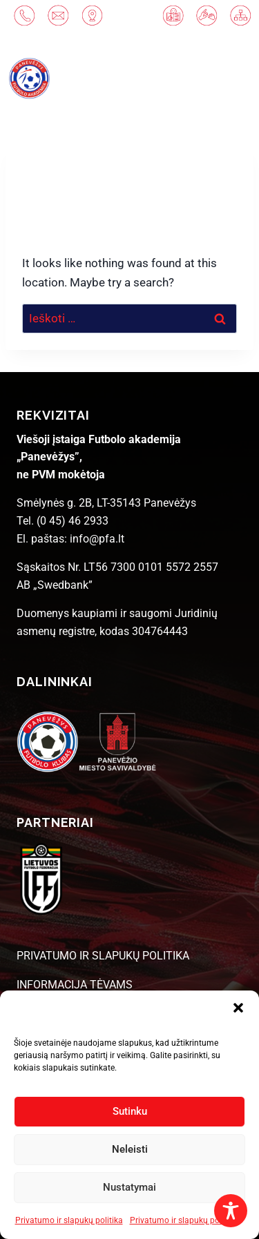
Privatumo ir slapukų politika (69, 1220)
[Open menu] (220, 78)
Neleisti (130, 1149)
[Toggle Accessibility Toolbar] (231, 1211)
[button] (238, 1008)
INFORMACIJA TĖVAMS (75, 984)
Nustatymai (129, 1187)
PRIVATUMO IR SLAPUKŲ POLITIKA (103, 955)
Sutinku (130, 1111)
